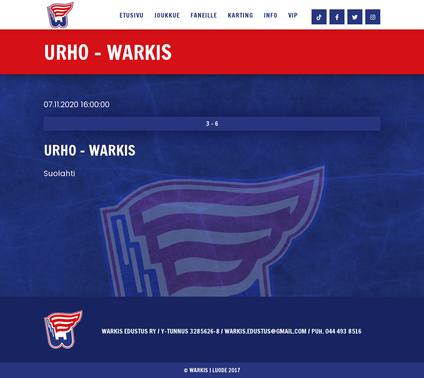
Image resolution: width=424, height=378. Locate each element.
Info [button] (271, 16)
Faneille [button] (204, 16)
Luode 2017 (226, 370)
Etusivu (132, 16)
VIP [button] (293, 16)
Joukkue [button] (167, 16)
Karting (240, 16)
